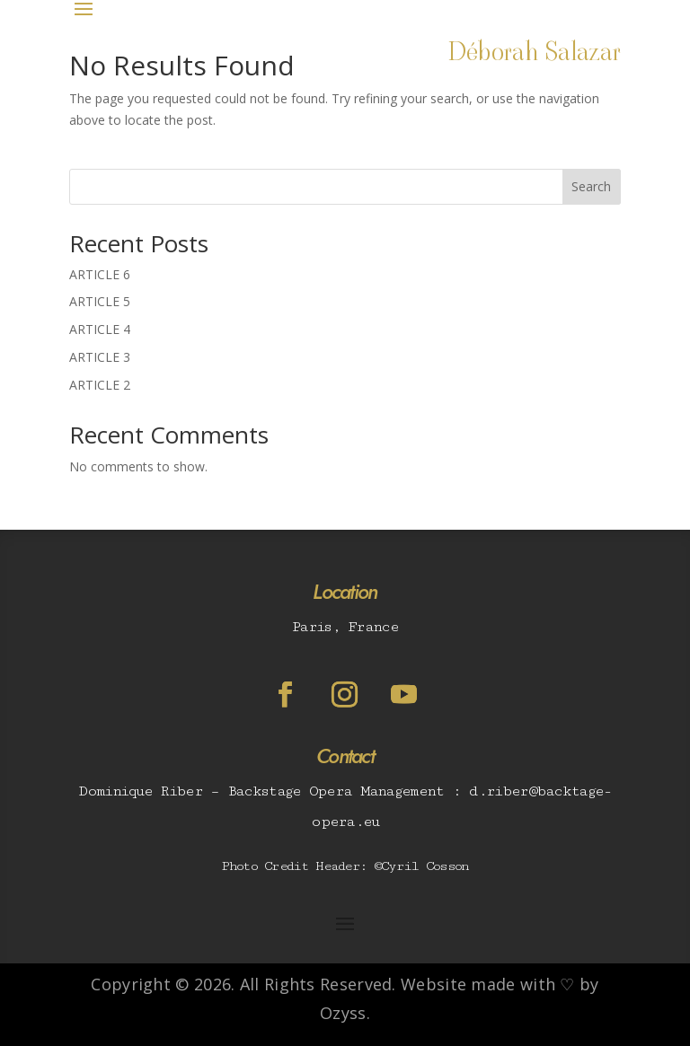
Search (591, 186)
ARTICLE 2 (99, 384)
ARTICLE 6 (99, 274)
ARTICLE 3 (99, 356)
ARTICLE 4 (99, 329)
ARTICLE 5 (99, 301)
